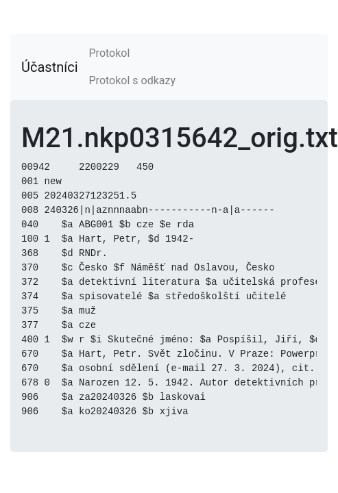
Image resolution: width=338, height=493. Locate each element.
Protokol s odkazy (132, 80)
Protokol (109, 53)
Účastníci (49, 67)
